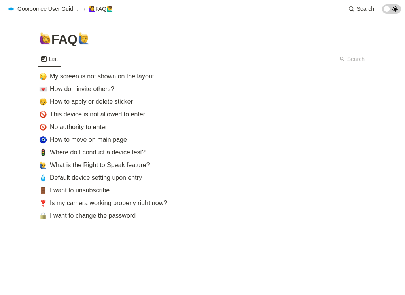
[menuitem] (49, 59)
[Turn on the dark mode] (391, 11)
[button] (44, 9)
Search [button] (352, 59)
